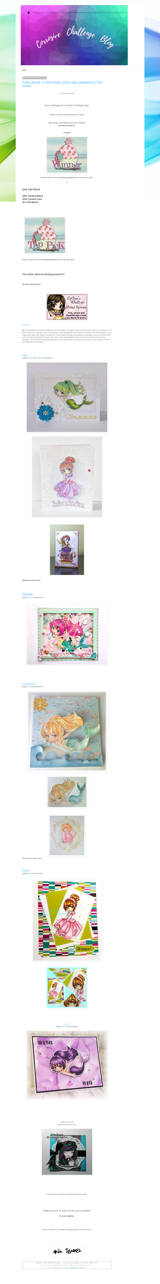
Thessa (30, 358)
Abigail (38, 358)
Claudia (27, 594)
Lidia (24, 355)
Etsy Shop (26, 325)
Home (24, 70)
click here (73, 1267)
